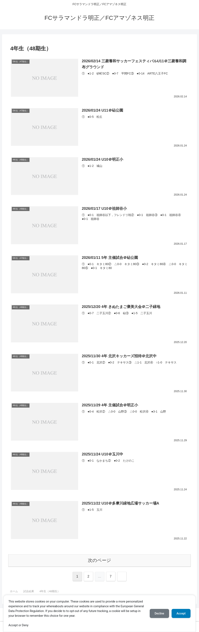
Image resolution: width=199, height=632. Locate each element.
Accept (181, 613)
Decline (159, 613)
